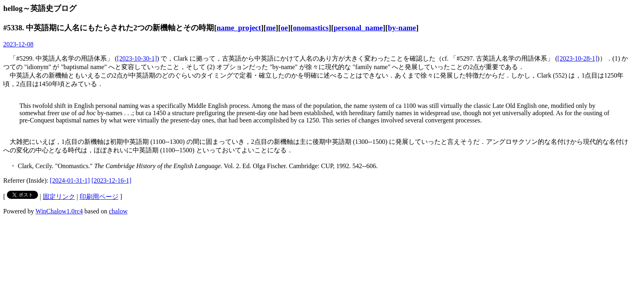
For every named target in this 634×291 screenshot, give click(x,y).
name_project (239, 27)
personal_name (358, 27)
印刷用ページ (99, 196)
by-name (402, 27)
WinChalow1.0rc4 (59, 211)
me (271, 27)
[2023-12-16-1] (111, 180)
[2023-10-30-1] (137, 58)
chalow (118, 211)
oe (284, 27)
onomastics (310, 27)
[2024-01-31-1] (70, 180)
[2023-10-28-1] (578, 58)
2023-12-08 (18, 44)
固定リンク (59, 196)
